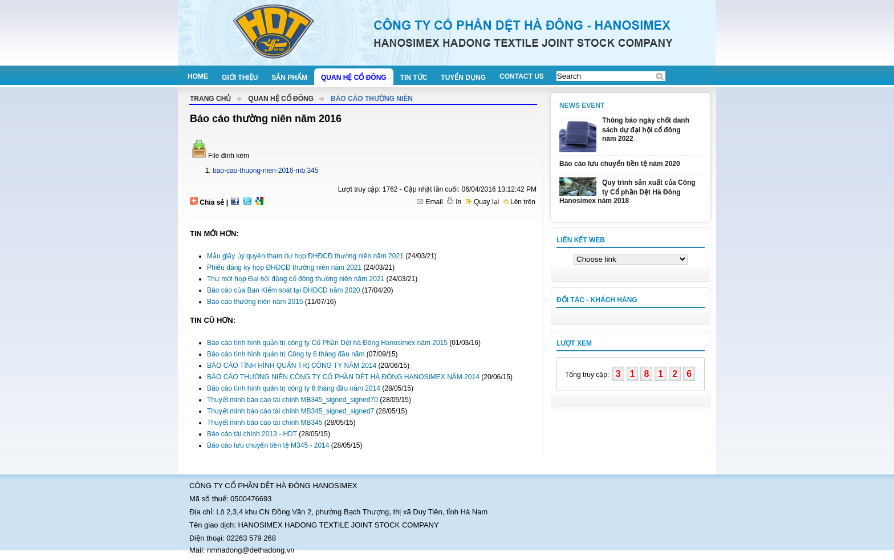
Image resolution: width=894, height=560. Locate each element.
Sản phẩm (289, 78)
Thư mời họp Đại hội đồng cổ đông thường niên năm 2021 (295, 279)
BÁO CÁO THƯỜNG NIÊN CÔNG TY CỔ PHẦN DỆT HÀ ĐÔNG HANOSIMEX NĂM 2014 (343, 377)
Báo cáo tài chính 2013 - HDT (252, 434)
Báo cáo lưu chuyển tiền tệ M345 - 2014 (268, 445)
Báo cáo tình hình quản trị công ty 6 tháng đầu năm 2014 (293, 388)
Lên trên (519, 202)
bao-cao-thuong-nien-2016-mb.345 (265, 171)
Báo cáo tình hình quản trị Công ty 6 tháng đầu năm (286, 354)
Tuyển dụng (463, 78)
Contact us (521, 76)
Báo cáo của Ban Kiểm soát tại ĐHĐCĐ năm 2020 (283, 290)
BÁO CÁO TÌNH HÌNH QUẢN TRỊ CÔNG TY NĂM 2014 (291, 366)
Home (198, 76)
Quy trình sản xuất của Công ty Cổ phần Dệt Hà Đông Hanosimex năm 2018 (627, 191)
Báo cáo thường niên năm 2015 (255, 302)
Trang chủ (210, 99)
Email (429, 202)
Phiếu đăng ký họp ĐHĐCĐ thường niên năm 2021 (284, 267)
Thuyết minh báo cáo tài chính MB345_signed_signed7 (290, 411)
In (454, 202)
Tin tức (414, 78)
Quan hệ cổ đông (354, 78)
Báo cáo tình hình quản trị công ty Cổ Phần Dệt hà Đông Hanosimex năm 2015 (327, 343)
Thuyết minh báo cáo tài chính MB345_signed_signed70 (292, 400)
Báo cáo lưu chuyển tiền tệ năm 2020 (619, 164)
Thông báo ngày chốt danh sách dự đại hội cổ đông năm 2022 (645, 129)
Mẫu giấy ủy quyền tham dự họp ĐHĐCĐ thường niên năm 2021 (305, 256)
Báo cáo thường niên (372, 99)
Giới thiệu (240, 78)
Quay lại (482, 202)
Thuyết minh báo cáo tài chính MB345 (264, 423)
